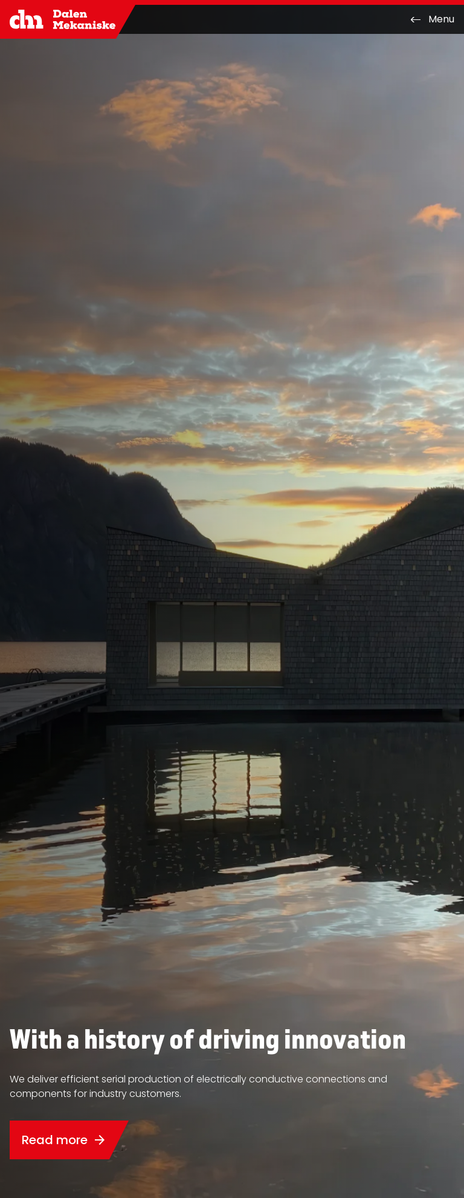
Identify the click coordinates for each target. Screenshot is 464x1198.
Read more (64, 1139)
